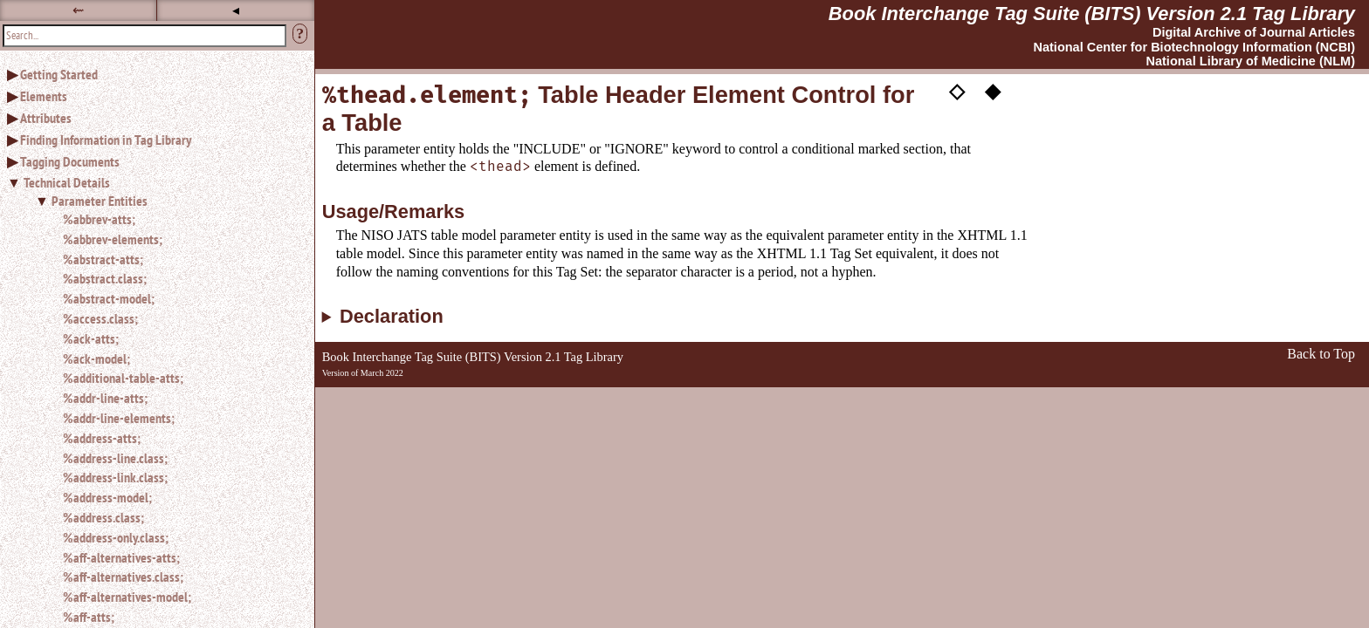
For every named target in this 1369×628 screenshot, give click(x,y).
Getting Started (59, 74)
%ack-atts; (91, 338)
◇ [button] (957, 89)
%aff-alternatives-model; (127, 596)
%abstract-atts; (103, 259)
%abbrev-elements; (112, 239)
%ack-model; (96, 358)
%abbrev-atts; (99, 219)
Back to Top (1321, 353)
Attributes (46, 117)
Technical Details (67, 182)
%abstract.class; (105, 278)
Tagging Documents (70, 161)
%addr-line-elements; (119, 418)
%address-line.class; (115, 458)
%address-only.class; (116, 537)
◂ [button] (235, 10)
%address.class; (103, 517)
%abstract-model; (109, 298)
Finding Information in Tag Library (105, 139)
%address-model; (107, 497)
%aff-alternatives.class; (123, 576)
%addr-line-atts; (105, 397)
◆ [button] (993, 89)
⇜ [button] (78, 10)
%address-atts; (102, 438)
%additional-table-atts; (123, 377)
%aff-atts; (88, 616)
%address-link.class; (115, 477)
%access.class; (100, 318)
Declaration (392, 316)
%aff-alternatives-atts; (121, 557)
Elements (43, 96)
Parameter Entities (100, 200)
